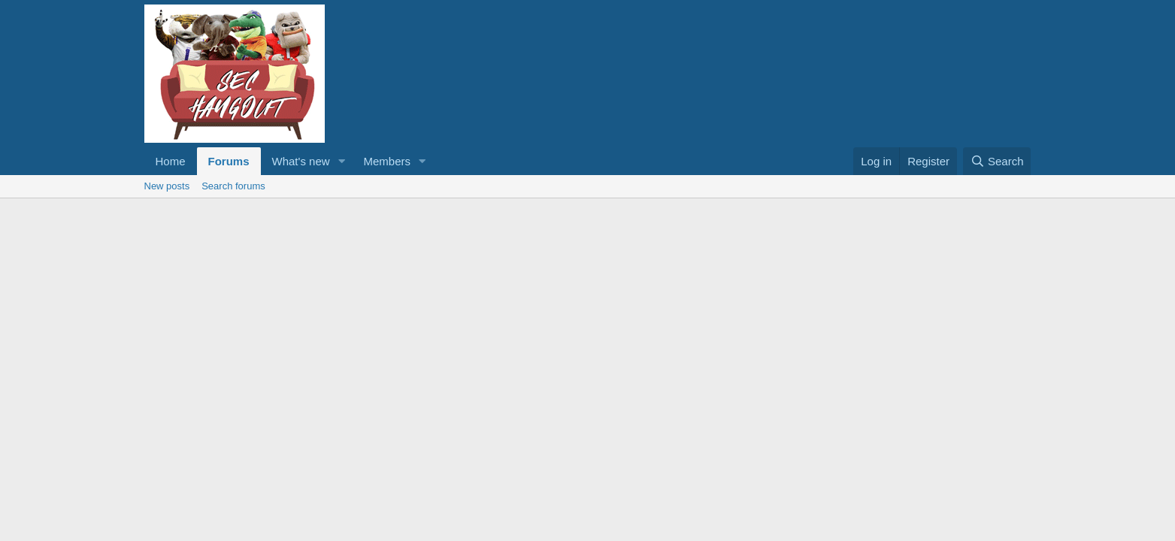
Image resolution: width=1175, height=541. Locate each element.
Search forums (233, 186)
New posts (167, 186)
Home (171, 161)
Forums (229, 161)
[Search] (997, 161)
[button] (341, 161)
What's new (301, 161)
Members (386, 161)
